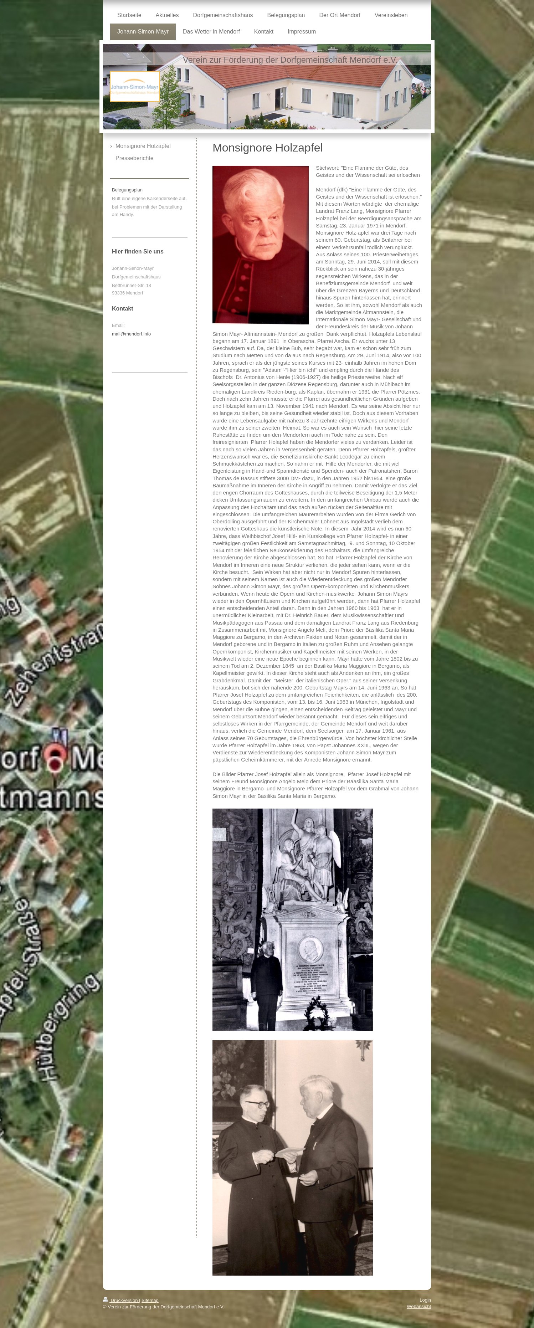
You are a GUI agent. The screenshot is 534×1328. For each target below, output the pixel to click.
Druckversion (121, 1300)
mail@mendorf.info (131, 334)
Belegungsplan (127, 190)
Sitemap (150, 1300)
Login (425, 1300)
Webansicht (419, 1306)
